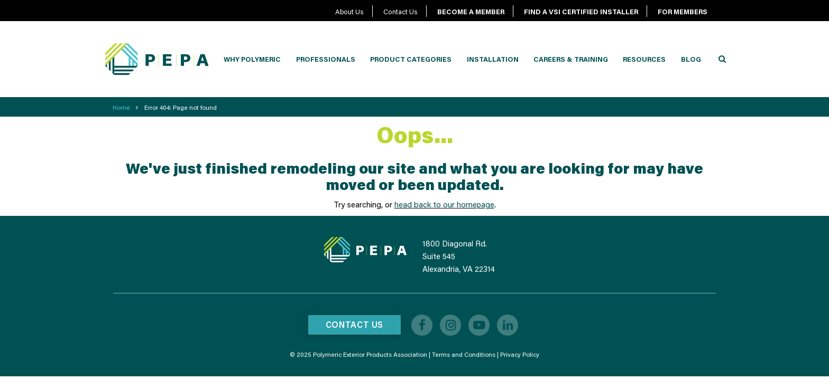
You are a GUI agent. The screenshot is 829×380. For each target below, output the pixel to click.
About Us (349, 11)
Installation (493, 59)
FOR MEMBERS (682, 11)
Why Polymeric (252, 59)
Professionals (325, 59)
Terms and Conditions (463, 354)
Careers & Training (570, 59)
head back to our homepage (444, 204)
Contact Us (400, 11)
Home (121, 107)
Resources (644, 59)
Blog (691, 59)
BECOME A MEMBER (470, 11)
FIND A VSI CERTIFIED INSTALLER (581, 11)
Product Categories (411, 59)
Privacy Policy (519, 354)
